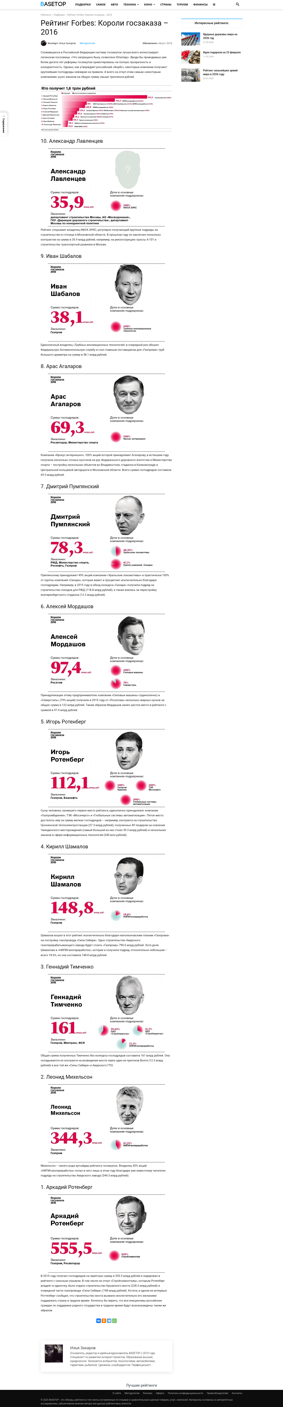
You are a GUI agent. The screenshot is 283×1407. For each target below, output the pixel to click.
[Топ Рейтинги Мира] (54, 4)
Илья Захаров (67, 43)
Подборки (59, 14)
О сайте (117, 1393)
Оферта (160, 1393)
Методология (87, 43)
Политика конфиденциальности (185, 1393)
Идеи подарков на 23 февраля (222, 52)
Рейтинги (46, 14)
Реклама (147, 1393)
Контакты (237, 1393)
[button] (237, 4)
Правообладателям (217, 1393)
